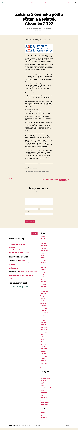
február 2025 (43, 264)
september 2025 (44, 252)
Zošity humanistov (45, 406)
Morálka (42, 387)
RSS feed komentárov (45, 417)
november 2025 (44, 249)
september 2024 (44, 273)
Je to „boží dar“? (13, 249)
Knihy (41, 385)
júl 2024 (42, 276)
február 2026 (43, 243)
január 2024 (43, 286)
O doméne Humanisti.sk (47, 3)
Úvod (41, 401)
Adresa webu (27, 213)
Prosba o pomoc (13, 244)
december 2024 (44, 267)
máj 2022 (42, 321)
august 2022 (43, 315)
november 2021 (44, 331)
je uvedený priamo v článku (36, 30)
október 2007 (43, 360)
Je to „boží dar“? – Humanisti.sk (17, 264)
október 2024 (43, 271)
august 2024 (43, 274)
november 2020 (44, 352)
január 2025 (43, 266)
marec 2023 (43, 303)
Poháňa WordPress (38, 427)
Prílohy (42, 397)
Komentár (27, 199)
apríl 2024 (43, 281)
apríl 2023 (43, 302)
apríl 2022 (43, 322)
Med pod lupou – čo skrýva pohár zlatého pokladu (21, 254)
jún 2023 (42, 298)
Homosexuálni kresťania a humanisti (18, 270)
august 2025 (43, 254)
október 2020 (43, 353)
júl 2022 (42, 317)
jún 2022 (42, 319)
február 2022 (43, 326)
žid (49, 173)
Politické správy (44, 394)
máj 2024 (42, 279)
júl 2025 (42, 255)
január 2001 (43, 369)
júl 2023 (42, 297)
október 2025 (43, 250)
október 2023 (43, 291)
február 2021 (43, 346)
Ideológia (42, 384)
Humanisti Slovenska (33, 3)
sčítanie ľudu (32, 173)
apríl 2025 (43, 261)
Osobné (42, 392)
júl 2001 (42, 367)
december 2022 (44, 309)
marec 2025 (43, 262)
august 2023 (43, 295)
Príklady (42, 396)
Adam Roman (43, 377)
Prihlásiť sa (43, 414)
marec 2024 (43, 283)
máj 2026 (42, 238)
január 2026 (43, 245)
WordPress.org (44, 419)
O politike (42, 390)
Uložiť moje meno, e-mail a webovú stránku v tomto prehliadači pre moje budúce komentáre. (39, 219)
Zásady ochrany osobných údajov (64, 3)
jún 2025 (42, 257)
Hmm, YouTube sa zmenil (15, 251)
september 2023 (44, 293)
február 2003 (43, 362)
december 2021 (44, 329)
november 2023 (44, 290)
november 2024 (44, 269)
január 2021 (43, 348)
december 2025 (44, 247)
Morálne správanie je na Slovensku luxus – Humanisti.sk (23, 277)
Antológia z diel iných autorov (47, 378)
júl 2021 (42, 338)
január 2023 (43, 307)
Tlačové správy (39, 11)
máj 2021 (42, 341)
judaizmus (28, 173)
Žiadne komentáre (39, 31)
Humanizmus (43, 382)
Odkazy (54, 3)
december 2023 (44, 288)
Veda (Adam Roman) (45, 404)
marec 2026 (43, 242)
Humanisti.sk (15, 427)
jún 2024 (42, 278)
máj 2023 (42, 300)
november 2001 (44, 365)
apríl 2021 (42, 343)
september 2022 (44, 314)
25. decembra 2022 (47, 30)
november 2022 (44, 310)
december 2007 (44, 358)
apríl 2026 (43, 240)
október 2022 (43, 312)
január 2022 (43, 328)
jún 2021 (42, 339)
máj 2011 (42, 357)
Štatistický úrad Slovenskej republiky (41, 173)
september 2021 (44, 334)
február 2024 (43, 285)
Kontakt (39, 3)
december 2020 (44, 350)
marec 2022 (43, 324)
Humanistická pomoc (45, 380)
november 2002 (44, 364)
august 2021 (43, 336)
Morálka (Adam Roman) (46, 389)
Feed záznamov (44, 416)
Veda (41, 402)
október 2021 (43, 333)
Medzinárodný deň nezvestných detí (18, 246)
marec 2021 (43, 345)
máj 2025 (42, 259)
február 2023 (43, 305)
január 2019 (43, 355)
